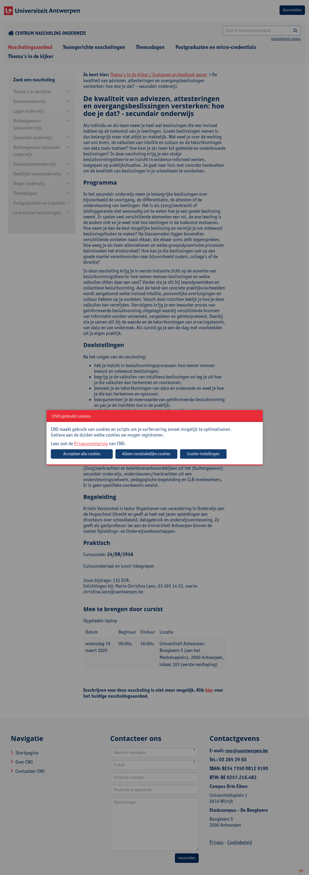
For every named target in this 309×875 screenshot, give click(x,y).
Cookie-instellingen (203, 453)
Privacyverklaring (91, 443)
